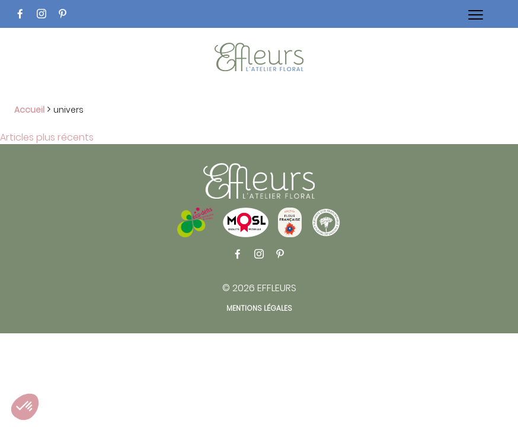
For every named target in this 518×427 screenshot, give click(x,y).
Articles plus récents (47, 137)
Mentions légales (259, 308)
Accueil (29, 110)
